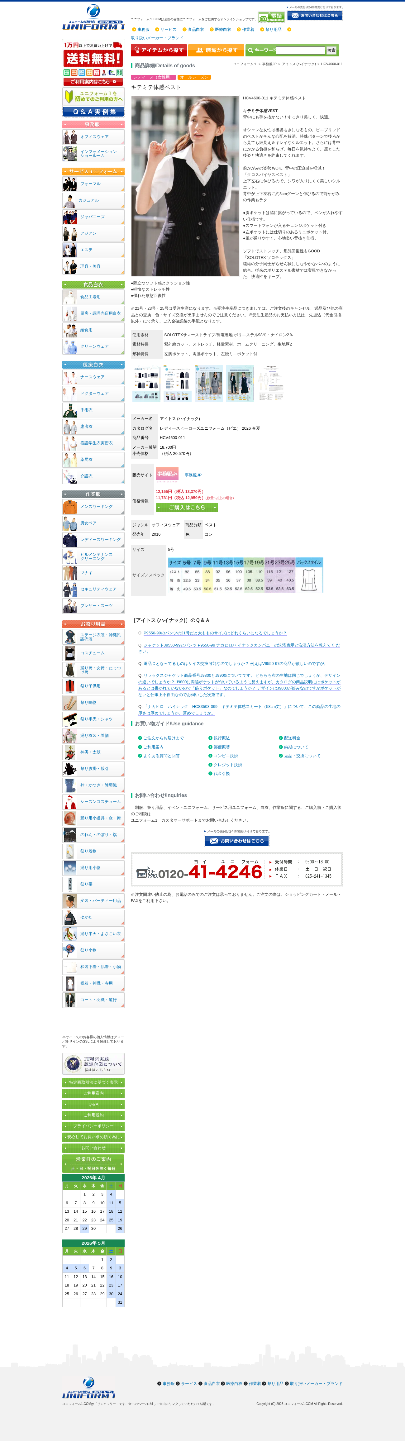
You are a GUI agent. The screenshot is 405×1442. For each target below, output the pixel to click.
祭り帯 (86, 884)
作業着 (248, 29)
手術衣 (86, 410)
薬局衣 (86, 459)
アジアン (88, 233)
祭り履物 (88, 851)
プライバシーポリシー (93, 1126)
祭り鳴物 (88, 702)
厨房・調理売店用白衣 (100, 313)
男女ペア (88, 523)
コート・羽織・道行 (98, 999)
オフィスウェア (94, 136)
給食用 (86, 329)
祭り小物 (88, 950)
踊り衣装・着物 (94, 735)
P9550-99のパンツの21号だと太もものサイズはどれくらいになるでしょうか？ (215, 633)
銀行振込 (222, 738)
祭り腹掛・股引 (94, 768)
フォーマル (90, 183)
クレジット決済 (228, 764)
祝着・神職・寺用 (96, 983)
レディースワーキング (100, 539)
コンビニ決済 (226, 755)
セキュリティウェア (98, 589)
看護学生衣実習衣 (96, 443)
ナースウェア (92, 377)
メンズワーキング (96, 506)
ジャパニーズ (92, 216)
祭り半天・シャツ (96, 719)
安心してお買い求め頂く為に (93, 1136)
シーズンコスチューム (100, 801)
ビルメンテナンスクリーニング (96, 556)
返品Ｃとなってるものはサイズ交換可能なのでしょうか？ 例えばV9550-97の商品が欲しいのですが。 (236, 663)
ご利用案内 (153, 747)
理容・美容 (90, 266)
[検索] (300, 50)
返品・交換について (302, 755)
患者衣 (86, 426)
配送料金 (292, 738)
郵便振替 (222, 747)
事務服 (143, 29)
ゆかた (86, 917)
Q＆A (93, 1104)
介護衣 (86, 476)
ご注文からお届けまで (163, 738)
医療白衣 (223, 29)
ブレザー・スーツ (96, 605)
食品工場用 (90, 296)
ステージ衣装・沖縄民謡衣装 (100, 637)
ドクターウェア (94, 393)
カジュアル (89, 200)
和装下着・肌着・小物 (100, 966)
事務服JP (193, 475)
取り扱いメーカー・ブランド (157, 38)
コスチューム (92, 653)
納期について (296, 747)
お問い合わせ (93, 1147)
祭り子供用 (90, 686)
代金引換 (222, 773)
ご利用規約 (93, 1115)
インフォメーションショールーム (98, 153)
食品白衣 (196, 29)
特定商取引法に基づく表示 (93, 1082)
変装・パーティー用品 (100, 900)
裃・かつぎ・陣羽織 (98, 785)
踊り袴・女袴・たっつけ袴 (100, 670)
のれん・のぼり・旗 (98, 834)
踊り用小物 (90, 867)
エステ (86, 249)
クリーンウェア (94, 346)
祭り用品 (273, 29)
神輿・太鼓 (90, 752)
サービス (168, 29)
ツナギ (86, 572)
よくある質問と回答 (161, 755)
